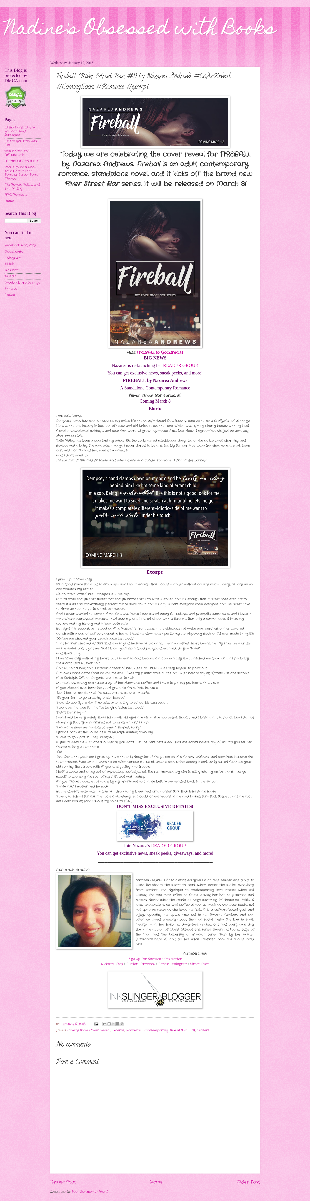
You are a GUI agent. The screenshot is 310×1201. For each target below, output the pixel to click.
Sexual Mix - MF (182, 1030)
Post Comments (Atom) (90, 1192)
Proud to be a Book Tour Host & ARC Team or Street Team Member (21, 173)
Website (107, 964)
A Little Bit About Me (21, 161)
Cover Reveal (99, 1030)
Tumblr (163, 964)
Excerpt (118, 1030)
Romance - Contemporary (147, 1030)
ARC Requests (16, 195)
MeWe (10, 295)
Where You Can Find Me (21, 143)
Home (156, 1182)
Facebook (147, 964)
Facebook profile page (22, 282)
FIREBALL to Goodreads (160, 352)
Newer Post (63, 1182)
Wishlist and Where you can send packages (20, 131)
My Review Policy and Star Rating (22, 187)
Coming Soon (78, 1030)
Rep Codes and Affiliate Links (17, 153)
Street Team (199, 964)
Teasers (203, 1030)
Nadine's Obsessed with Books (140, 30)
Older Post (248, 1182)
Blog (119, 964)
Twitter (132, 964)
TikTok (9, 264)
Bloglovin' (11, 270)
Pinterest (12, 289)
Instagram (179, 964)
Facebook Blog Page (20, 245)
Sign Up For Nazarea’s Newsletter (155, 959)
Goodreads (14, 252)
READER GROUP (180, 365)
